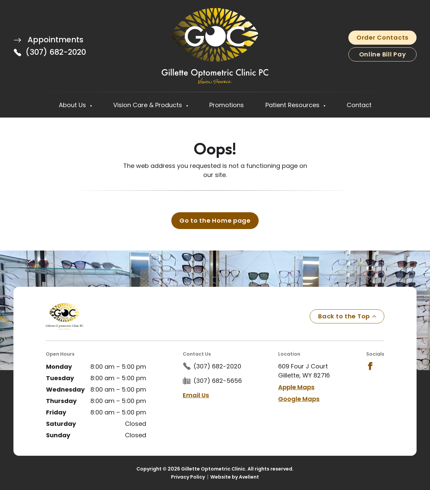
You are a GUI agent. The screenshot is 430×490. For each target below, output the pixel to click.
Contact (359, 105)
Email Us (196, 395)
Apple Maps (296, 387)
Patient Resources (293, 105)
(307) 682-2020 (56, 52)
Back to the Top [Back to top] (347, 316)
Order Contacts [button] (382, 37)
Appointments (48, 39)
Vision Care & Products (148, 105)
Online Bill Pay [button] (382, 54)
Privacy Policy (188, 477)
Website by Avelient (234, 477)
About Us (73, 105)
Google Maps (298, 399)
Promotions (226, 105)
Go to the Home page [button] (215, 220)
